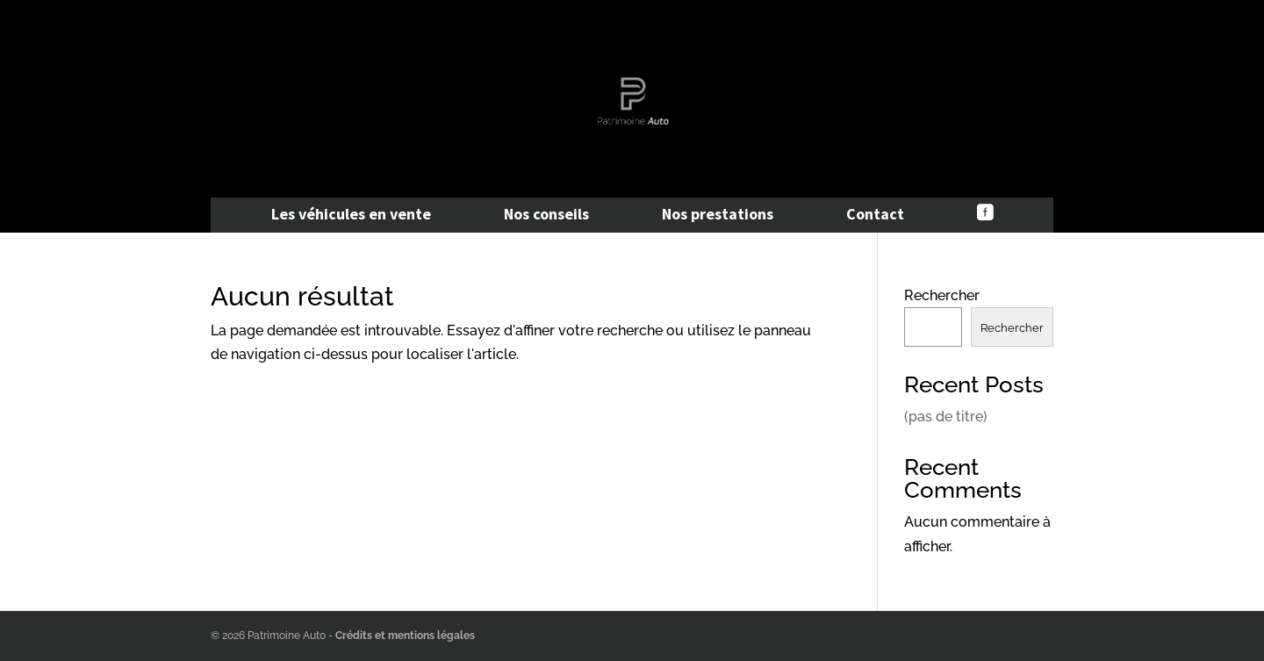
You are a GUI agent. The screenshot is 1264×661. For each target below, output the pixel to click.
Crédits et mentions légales (405, 635)
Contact (875, 216)
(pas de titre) (946, 416)
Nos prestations (717, 216)
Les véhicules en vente (351, 216)
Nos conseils (546, 216)
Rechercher (942, 295)
